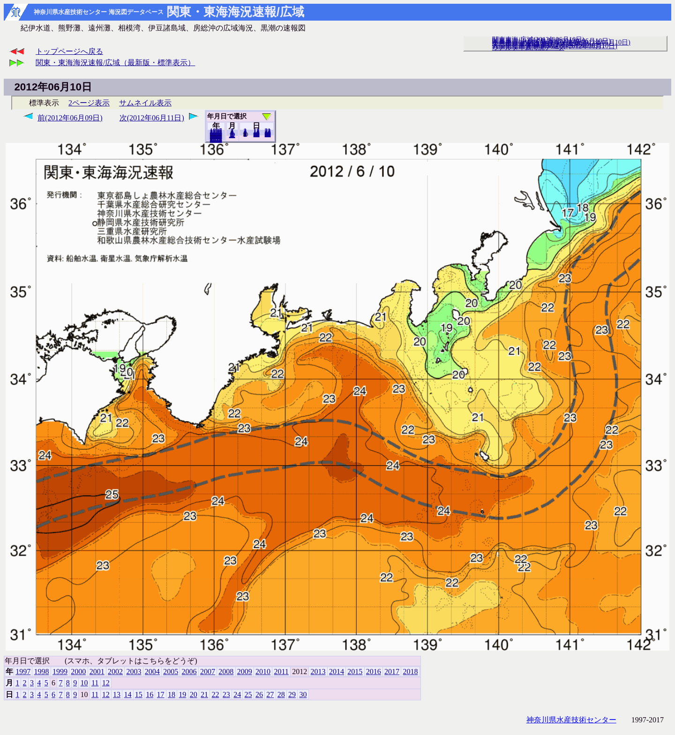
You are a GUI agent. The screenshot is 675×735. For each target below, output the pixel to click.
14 (127, 694)
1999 (60, 672)
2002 (115, 672)
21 (204, 694)
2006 (189, 672)
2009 (244, 672)
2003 (133, 672)
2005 (170, 672)
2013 (318, 672)
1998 (41, 672)
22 (215, 694)
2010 (262, 672)
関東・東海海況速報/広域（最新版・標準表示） (115, 63)
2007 (207, 672)
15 (138, 694)
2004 (152, 672)
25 (248, 694)
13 (116, 694)
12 (232, 135)
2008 (225, 672)
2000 (78, 672)
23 (226, 694)
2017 (391, 672)
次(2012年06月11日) (152, 118)
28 (281, 694)
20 (257, 134)
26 (259, 694)
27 (270, 694)
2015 (354, 672)
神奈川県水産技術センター (571, 720)
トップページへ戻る (69, 51)
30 (268, 134)
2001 (97, 672)
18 (171, 694)
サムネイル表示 (145, 103)
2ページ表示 (89, 103)
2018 (216, 140)
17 (161, 694)
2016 (373, 672)
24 (237, 694)
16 (149, 694)
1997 (22, 672)
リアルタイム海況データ (528, 47)
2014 (336, 672)
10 (84, 683)
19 (182, 694)
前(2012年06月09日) (70, 118)
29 (292, 694)
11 (94, 683)
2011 (281, 672)
